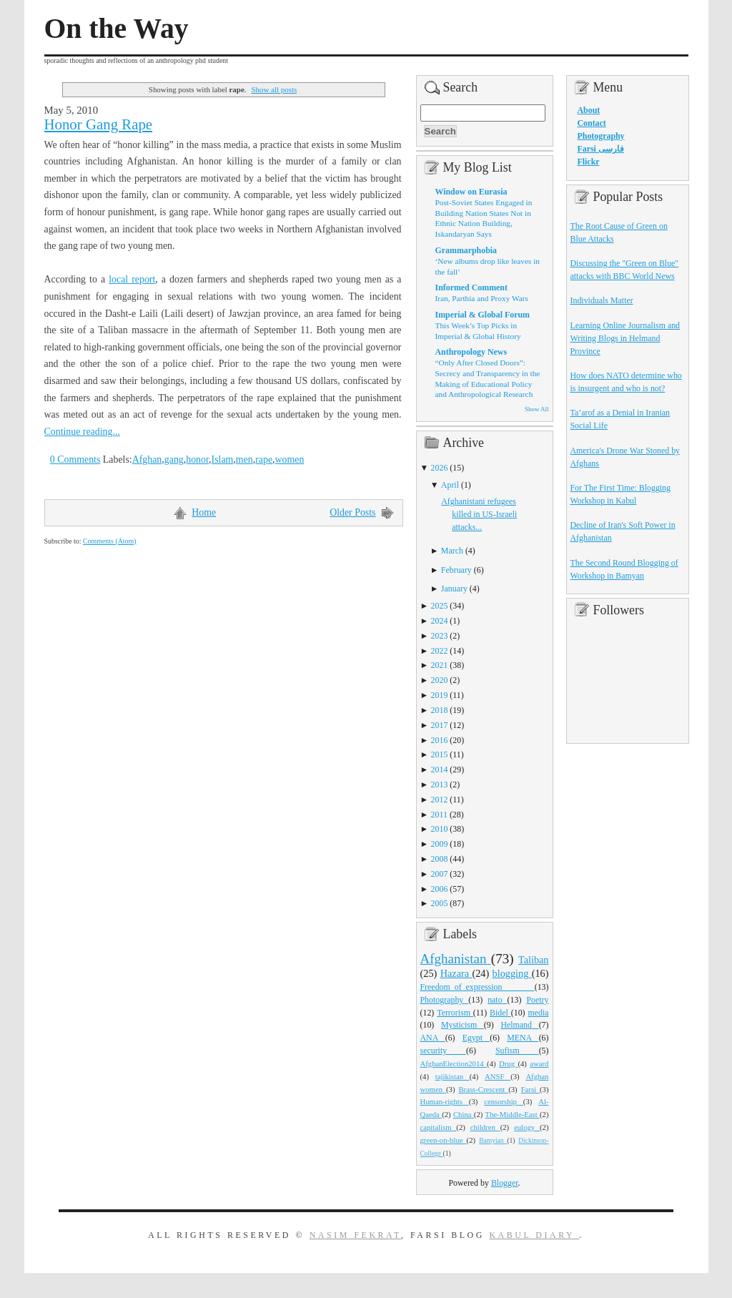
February (456, 570)
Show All (536, 409)
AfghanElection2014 (454, 1063)
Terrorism (455, 1013)
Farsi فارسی (601, 149)
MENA (522, 1038)
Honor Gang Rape (98, 124)
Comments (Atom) (110, 541)
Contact (592, 123)
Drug (508, 1063)
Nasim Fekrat (355, 1235)
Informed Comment (471, 287)
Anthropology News (471, 352)
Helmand (519, 1025)
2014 (439, 769)
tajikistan (452, 1076)
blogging (512, 973)
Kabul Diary (534, 1235)
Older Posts (352, 512)
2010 (439, 829)
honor (197, 459)
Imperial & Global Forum (482, 315)
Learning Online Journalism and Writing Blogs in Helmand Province (625, 338)
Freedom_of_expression (477, 987)
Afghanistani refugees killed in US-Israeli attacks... (479, 514)
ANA (432, 1038)
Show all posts (274, 89)
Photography (444, 1000)
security (443, 1051)
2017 (439, 725)
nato (497, 1000)
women (290, 459)
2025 (439, 606)
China (463, 1114)
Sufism (517, 1051)
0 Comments (75, 459)
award (539, 1063)
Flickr (589, 162)
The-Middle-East (512, 1114)
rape (263, 459)
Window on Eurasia (471, 192)
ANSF (497, 1076)
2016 (439, 740)
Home (204, 512)
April (450, 485)
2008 (439, 859)
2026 (439, 468)
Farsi (530, 1089)
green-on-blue (443, 1140)
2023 (439, 636)
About (589, 110)
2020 (439, 680)
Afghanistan (455, 958)
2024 (439, 621)
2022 (439, 651)
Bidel (500, 1013)
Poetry (537, 1000)
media (538, 1013)
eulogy (527, 1127)
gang (174, 459)
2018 (439, 710)
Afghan (147, 459)
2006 (439, 889)
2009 (439, 844)
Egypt (476, 1038)
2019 (439, 695)
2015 (439, 754)
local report (132, 279)
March (452, 551)
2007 (439, 874)
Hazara (456, 973)
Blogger (504, 1183)
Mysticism (462, 1025)
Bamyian (493, 1140)
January (454, 589)
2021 (439, 665)
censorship (503, 1101)
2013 (439, 785)
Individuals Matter (601, 300)
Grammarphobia (466, 250)
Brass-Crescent (483, 1089)
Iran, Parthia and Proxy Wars (481, 298)
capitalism (438, 1127)
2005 (439, 903)
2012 (439, 800)
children (485, 1127)
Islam (223, 459)
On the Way (116, 28)
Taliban (533, 959)
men (244, 459)
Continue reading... (82, 431)
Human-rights (444, 1101)
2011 (439, 815)
